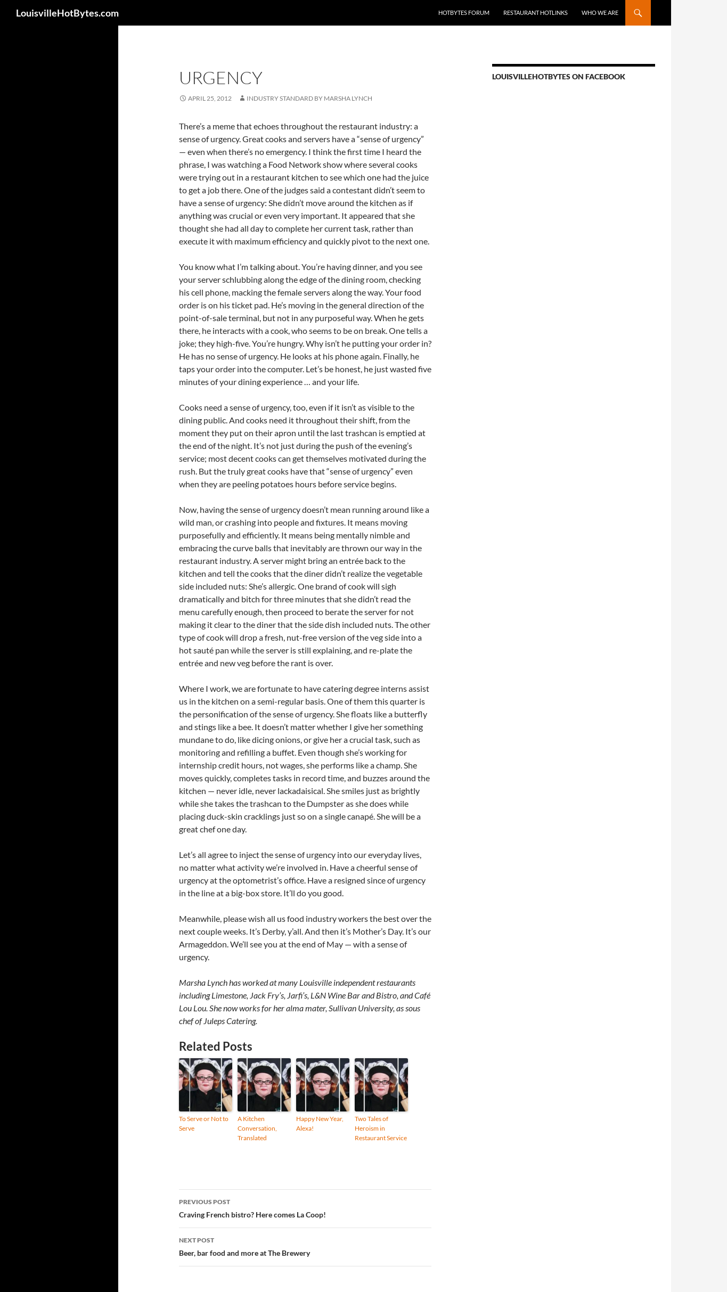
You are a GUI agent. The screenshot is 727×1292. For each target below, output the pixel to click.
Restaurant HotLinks (535, 12)
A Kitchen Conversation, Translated (257, 1128)
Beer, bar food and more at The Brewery (305, 1245)
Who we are (600, 12)
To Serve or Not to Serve (203, 1123)
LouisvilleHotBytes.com (67, 13)
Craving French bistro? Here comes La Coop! (305, 1207)
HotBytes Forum (463, 12)
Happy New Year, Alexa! (320, 1123)
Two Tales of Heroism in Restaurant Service (381, 1128)
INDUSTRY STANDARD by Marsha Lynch (309, 98)
